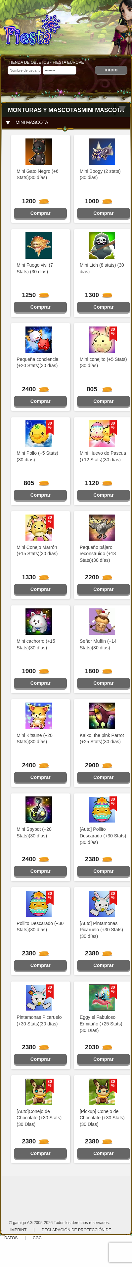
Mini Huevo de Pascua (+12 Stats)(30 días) (103, 456)
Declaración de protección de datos (57, 1234)
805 (97, 389)
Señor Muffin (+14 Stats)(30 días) (98, 644)
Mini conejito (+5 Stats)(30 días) (103, 362)
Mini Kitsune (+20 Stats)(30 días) (35, 739)
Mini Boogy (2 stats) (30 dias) (100, 174)
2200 (96, 577)
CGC (37, 1238)
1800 (96, 671)
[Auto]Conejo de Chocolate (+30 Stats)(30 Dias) (39, 1118)
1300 (96, 294)
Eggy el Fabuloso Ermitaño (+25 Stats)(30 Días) (101, 1024)
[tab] (66, 123)
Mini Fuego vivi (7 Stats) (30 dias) (35, 268)
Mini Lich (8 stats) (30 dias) (102, 268)
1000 (96, 201)
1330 (33, 577)
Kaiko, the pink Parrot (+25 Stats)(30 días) (102, 739)
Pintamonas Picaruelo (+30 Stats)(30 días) (39, 1020)
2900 (96, 765)
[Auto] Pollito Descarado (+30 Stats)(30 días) (103, 835)
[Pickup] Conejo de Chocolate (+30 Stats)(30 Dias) (102, 1118)
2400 (33, 389)
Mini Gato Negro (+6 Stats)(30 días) (37, 174)
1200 (33, 201)
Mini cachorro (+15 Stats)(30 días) (36, 644)
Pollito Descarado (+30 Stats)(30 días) (40, 927)
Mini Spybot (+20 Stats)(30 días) (34, 832)
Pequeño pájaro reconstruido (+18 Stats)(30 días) (98, 554)
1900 (33, 671)
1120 (96, 483)
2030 (96, 1047)
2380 (96, 859)
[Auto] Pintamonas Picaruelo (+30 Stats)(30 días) (101, 930)
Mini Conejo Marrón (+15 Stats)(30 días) (37, 551)
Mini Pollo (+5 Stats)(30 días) (37, 456)
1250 (33, 294)
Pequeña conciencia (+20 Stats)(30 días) (37, 362)
